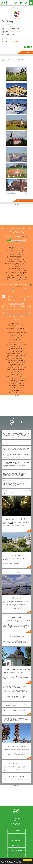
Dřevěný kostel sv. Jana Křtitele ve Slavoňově (16, 340)
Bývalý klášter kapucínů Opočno (16, 366)
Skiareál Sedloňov (16, 323)
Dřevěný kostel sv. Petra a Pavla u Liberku (16, 370)
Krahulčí (16, 260)
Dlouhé (24, 254)
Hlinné (25, 256)
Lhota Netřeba (11, 261)
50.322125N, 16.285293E (15, 31)
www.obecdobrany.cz (14, 41)
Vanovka (13, 281)
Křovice (22, 260)
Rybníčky (8, 274)
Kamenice (24, 258)
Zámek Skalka (10, 353)
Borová (14, 249)
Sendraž (22, 275)
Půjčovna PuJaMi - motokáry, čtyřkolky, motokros (16, 388)
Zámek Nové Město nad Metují (16, 357)
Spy (26, 277)
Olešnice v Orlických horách (16, 268)
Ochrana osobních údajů (16, 850)
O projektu (16, 830)
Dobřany (8, 21)
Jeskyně (6, 313)
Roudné (13, 272)
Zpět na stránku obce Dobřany (25, 201)
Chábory (17, 251)
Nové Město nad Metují (12, 265)
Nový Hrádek (24, 265)
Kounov (10, 260)
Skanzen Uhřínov (21, 353)
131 (11, 38)
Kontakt (16, 855)
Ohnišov (16, 267)
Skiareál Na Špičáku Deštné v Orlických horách (16, 326)
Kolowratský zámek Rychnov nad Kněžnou (16, 381)
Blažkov (22, 247)
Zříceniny (9, 309)
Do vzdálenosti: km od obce (11, 236)
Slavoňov (8, 277)
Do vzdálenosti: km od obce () (15, 284)
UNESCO (29, 296)
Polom (20, 270)
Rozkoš (24, 272)
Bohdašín (8, 249)
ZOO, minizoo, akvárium (11, 296)
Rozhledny (22, 306)
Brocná (20, 249)
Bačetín (10, 247)
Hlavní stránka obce (28, 52)
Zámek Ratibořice (16, 391)
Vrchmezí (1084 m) (16, 336)
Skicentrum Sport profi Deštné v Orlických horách (16, 345)
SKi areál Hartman (16, 337)
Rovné (19, 272)
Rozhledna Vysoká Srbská (16, 385)
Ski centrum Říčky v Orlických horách (16, 376)
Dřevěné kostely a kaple (19, 309)
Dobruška (12, 29)
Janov (12, 258)
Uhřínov (20, 279)
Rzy (13, 274)
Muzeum (15, 316)
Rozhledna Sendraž (16, 348)
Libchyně (18, 261)
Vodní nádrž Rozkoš (16, 378)
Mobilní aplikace (16, 845)
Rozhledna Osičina (16, 373)
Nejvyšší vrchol (18, 313)
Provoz (8, 272)
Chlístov (12, 252)
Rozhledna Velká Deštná (16, 352)
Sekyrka (16, 275)
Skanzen (22, 300)
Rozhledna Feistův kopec (16, 343)
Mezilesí (12, 263)
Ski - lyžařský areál (13, 300)
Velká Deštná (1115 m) (16, 350)
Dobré (7, 256)
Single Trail (8, 316)
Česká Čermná (10, 251)
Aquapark (22, 296)
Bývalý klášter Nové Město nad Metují (16, 359)
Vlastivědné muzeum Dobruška (16, 355)
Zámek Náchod (21, 368)
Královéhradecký (13, 26)
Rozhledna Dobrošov (11, 362)
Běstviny (16, 247)
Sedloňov (10, 275)
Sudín (8, 279)
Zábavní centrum (23, 316)
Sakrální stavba (16, 319)
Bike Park (27, 313)
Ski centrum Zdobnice (16, 364)
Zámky (3, 309)
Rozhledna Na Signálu (16, 383)
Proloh (25, 270)
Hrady (28, 306)
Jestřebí (17, 258)
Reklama (16, 835)
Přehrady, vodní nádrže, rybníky (16, 303)
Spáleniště (20, 277)
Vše (3, 296)
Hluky (8, 258)
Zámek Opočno (11, 368)
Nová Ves (24, 263)
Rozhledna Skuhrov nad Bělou (16, 360)
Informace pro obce (16, 840)
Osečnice (8, 270)
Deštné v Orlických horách (13, 254)
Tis (16, 279)
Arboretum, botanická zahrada (10, 306)
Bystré (25, 249)
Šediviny (18, 274)
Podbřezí (14, 270)
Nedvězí (18, 263)
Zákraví (19, 281)
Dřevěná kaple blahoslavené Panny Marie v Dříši (16, 333)
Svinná (13, 279)
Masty (7, 263)
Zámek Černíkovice (16, 375)
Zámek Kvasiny (23, 362)
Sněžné (14, 277)
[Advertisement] (16, 215)
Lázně (11, 313)
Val (25, 279)
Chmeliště (19, 252)
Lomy (24, 261)
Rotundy (29, 309)
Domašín (20, 256)
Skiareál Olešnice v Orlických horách (16, 328)
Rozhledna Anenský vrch (16, 392)
